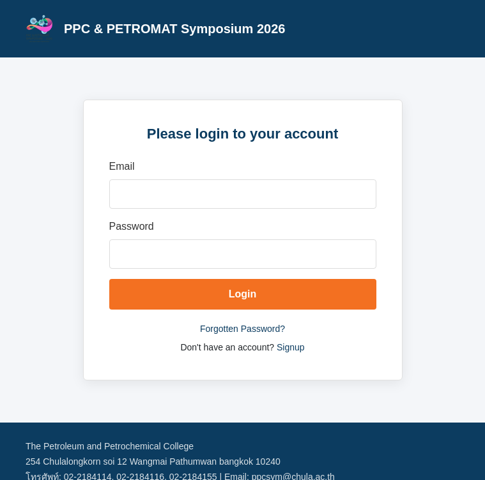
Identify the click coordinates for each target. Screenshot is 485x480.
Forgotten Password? (242, 329)
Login (243, 294)
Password (131, 226)
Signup (291, 347)
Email (122, 166)
